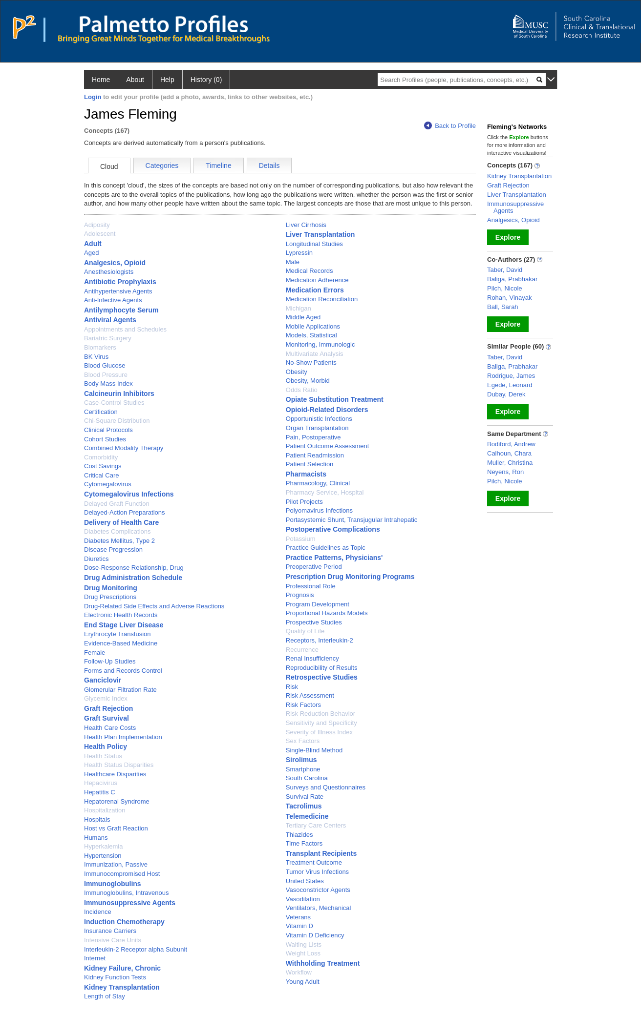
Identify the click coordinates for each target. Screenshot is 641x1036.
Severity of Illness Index (319, 732)
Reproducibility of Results (322, 667)
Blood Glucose (105, 365)
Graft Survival (106, 718)
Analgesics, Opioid (115, 263)
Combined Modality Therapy (123, 448)
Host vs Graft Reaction (116, 828)
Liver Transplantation (320, 234)
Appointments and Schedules (125, 329)
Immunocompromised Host (122, 873)
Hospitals (97, 819)
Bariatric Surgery (107, 338)
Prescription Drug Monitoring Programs (350, 576)
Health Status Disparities (118, 764)
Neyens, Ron (505, 472)
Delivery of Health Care (121, 522)
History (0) (206, 79)
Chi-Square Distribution (117, 420)
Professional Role (311, 586)
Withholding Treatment (323, 963)
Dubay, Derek (506, 394)
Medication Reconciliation (322, 299)
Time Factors (304, 843)
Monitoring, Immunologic (320, 344)
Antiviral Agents (110, 320)
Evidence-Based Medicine (120, 643)
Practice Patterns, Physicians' (334, 557)
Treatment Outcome (314, 862)
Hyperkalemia (103, 846)
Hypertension (103, 855)
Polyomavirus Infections (319, 510)
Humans (95, 837)
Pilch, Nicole (504, 288)
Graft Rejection (108, 708)
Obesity (296, 371)
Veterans (298, 917)
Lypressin (299, 252)
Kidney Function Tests (115, 977)
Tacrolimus (304, 806)
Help (167, 79)
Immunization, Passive (116, 864)
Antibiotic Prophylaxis (120, 282)
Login (92, 97)
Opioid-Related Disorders (327, 410)
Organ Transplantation (317, 428)
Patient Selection (310, 464)
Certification (101, 411)
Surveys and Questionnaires (325, 787)
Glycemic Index (106, 698)
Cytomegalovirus (107, 484)
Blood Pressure (106, 374)
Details (269, 165)
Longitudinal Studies (314, 244)
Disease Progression (113, 549)
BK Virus (96, 356)
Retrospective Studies (322, 677)
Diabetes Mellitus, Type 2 (119, 540)
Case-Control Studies (114, 402)
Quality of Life (305, 631)
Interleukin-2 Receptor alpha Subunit (135, 949)
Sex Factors (303, 741)
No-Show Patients (311, 362)
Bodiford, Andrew (511, 444)
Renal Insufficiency (312, 658)
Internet (95, 958)
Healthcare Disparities (115, 774)
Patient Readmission (315, 455)
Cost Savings (103, 466)
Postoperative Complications (333, 529)
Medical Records (309, 270)
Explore (507, 237)
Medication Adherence (317, 280)
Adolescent (99, 233)
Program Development (317, 604)
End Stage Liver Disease (124, 625)
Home (101, 79)
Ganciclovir (102, 680)
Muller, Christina (510, 462)
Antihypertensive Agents (118, 291)
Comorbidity (101, 457)
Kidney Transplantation (122, 987)
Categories (162, 165)
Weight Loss (303, 953)
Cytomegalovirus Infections (129, 494)
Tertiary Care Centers (316, 825)
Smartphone (303, 769)
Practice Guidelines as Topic (325, 547)
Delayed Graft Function (117, 503)
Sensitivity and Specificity (321, 722)
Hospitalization (105, 810)
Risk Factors (303, 704)
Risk (292, 686)
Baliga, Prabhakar (512, 279)
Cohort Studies (105, 439)
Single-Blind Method (314, 750)
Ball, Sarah (502, 307)
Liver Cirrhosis (306, 224)
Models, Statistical (311, 335)
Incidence (97, 911)
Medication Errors (315, 290)
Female (94, 652)
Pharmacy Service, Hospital (325, 492)
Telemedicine (307, 816)
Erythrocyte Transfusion (117, 634)
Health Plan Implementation (123, 737)
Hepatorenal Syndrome (117, 801)
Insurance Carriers (110, 930)
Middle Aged (303, 317)
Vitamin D (299, 926)
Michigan (298, 308)
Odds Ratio (302, 390)
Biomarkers (100, 347)
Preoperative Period (314, 566)
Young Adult (303, 981)
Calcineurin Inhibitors (119, 393)
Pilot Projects (304, 501)
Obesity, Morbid (308, 380)
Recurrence (302, 649)
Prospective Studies (314, 622)
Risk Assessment (310, 695)
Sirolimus (301, 760)
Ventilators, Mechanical (318, 908)
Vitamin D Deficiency (315, 935)
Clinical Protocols (108, 430)
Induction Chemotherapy (124, 922)
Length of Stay (104, 996)
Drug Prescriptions (110, 597)
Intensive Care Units (112, 940)
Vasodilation (303, 899)
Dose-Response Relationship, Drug (134, 567)
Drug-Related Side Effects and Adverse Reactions (154, 606)
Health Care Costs (110, 727)
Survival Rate (304, 796)
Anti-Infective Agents (113, 300)
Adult (93, 244)
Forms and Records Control (123, 670)
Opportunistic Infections (319, 418)
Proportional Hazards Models (327, 613)
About (135, 79)
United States (305, 881)
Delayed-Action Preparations (124, 512)
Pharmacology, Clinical (318, 483)
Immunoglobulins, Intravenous (126, 892)
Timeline (218, 165)
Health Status (103, 756)
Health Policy (105, 746)
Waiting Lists (303, 944)
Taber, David (504, 269)
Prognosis (300, 595)
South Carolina (307, 778)
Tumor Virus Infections (317, 871)
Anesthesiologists (108, 271)
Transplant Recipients (321, 853)
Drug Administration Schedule (133, 577)
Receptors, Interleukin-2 (319, 640)
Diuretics (96, 558)
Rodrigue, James (511, 375)
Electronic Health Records (120, 615)
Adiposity (97, 224)
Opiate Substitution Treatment (335, 399)
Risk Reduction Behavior (320, 713)
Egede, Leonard (510, 385)
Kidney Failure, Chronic (122, 968)
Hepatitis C (99, 792)
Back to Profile (450, 125)
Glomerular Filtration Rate (120, 689)
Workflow (299, 972)
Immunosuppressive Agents (129, 903)
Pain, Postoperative (313, 437)
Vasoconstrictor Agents (318, 889)
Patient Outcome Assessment (327, 446)
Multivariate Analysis (314, 353)
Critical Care (101, 475)
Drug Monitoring (110, 588)
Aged (91, 252)
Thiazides (299, 834)
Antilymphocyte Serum (121, 310)
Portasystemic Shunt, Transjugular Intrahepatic (352, 519)
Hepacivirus (100, 783)
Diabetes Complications (117, 531)
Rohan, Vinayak (509, 297)
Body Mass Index (108, 383)
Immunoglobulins (112, 884)
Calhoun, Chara (509, 453)
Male (292, 262)
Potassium (301, 538)
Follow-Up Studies (110, 661)
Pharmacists (306, 474)
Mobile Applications (313, 326)
